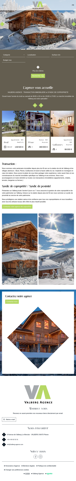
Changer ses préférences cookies (17, 470)
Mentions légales (29, 466)
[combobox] (13, 55)
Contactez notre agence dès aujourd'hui (17, 206)
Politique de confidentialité (47, 466)
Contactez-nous (12, 301)
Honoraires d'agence (12, 466)
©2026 (27, 473)
